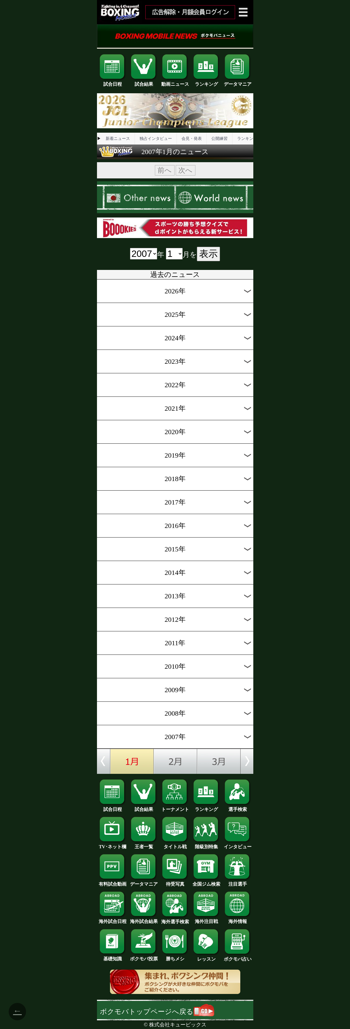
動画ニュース (175, 82)
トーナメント (175, 807)
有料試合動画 (112, 882)
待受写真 (175, 882)
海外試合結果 (144, 919)
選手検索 (237, 807)
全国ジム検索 (206, 882)
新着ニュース (118, 138)
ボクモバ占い (237, 957)
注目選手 (237, 882)
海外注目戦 (206, 919)
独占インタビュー (156, 138)
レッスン (206, 957)
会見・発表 (192, 138)
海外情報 (237, 919)
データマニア (237, 82)
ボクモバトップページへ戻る (157, 1011)
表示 (208, 253)
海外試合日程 (112, 919)
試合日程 (112, 82)
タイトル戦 (175, 844)
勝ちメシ (175, 956)
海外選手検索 (175, 919)
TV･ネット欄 (112, 844)
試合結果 (144, 82)
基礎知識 (112, 956)
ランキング (206, 82)
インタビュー (237, 844)
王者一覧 (144, 844)
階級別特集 (206, 844)
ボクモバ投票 (144, 956)
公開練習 (219, 138)
